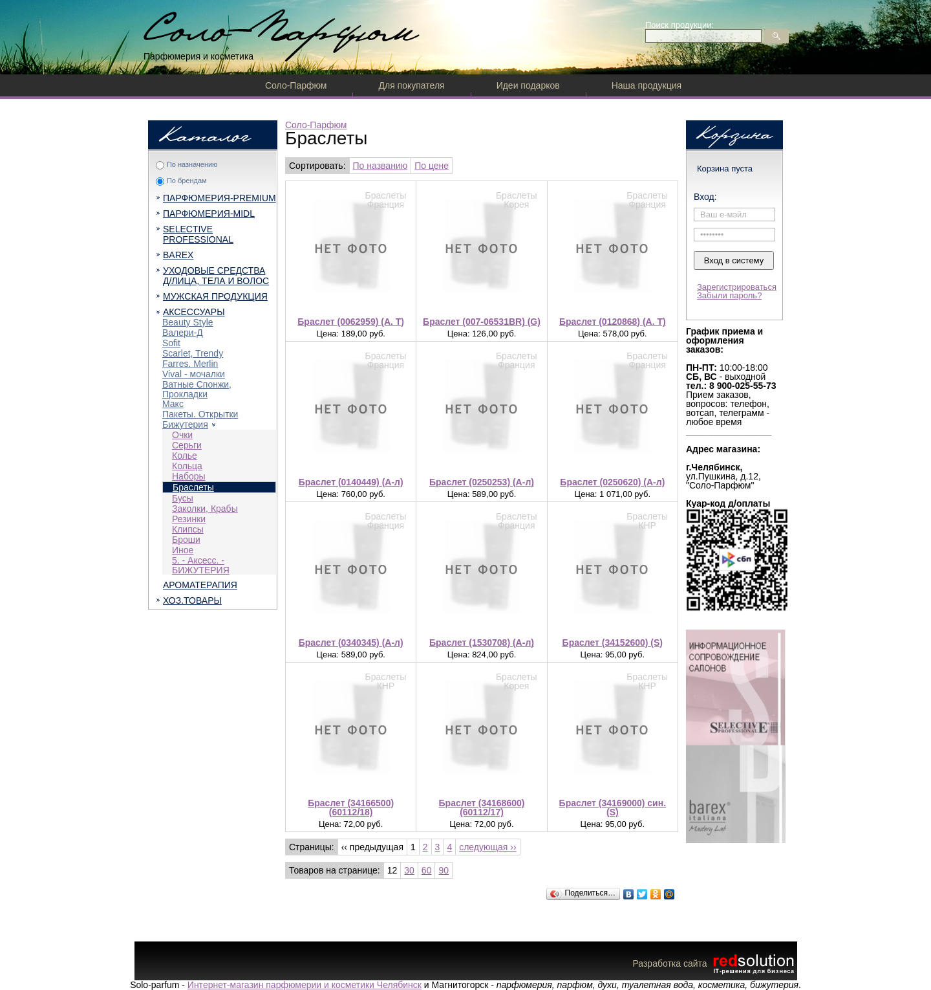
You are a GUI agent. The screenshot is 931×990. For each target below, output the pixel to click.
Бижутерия (185, 424)
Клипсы (188, 529)
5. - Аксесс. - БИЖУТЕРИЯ (201, 565)
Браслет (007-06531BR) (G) (481, 321)
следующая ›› (487, 847)
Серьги (187, 445)
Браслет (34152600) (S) (612, 642)
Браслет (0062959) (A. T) (350, 321)
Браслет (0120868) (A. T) (612, 321)
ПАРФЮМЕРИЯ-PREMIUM (219, 198)
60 (427, 870)
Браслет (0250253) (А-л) (481, 482)
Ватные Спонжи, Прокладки (196, 389)
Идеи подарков (528, 85)
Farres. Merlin (190, 363)
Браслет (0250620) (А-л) (612, 482)
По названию (380, 165)
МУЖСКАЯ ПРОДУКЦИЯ (215, 296)
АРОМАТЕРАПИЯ (200, 585)
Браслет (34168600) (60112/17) (482, 807)
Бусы (182, 498)
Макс (173, 404)
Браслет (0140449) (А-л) (351, 482)
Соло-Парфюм (295, 85)
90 (443, 870)
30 (409, 870)
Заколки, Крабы (205, 508)
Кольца (187, 466)
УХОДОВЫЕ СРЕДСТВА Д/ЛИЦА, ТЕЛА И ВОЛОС (216, 275)
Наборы (189, 476)
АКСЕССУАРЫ (194, 312)
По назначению (192, 164)
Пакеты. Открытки (200, 414)
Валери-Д (182, 332)
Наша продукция (646, 85)
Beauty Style (187, 322)
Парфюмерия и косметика (198, 56)
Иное (182, 550)
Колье (184, 455)
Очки (182, 435)
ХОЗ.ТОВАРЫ (192, 600)
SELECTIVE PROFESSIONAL (198, 234)
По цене (431, 165)
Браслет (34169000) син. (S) (612, 807)
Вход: (705, 196)
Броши (186, 539)
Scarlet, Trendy (192, 353)
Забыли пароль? (729, 295)
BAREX (178, 255)
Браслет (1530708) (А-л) (481, 642)
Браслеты (193, 487)
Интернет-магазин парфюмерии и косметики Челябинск (304, 985)
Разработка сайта (714, 963)
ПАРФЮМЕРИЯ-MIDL (209, 213)
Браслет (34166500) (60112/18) (351, 807)
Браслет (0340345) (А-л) (351, 642)
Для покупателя (411, 85)
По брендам (187, 180)
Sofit (171, 343)
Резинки (189, 519)
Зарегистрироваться (736, 287)
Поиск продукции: (679, 25)
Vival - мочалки (193, 374)
